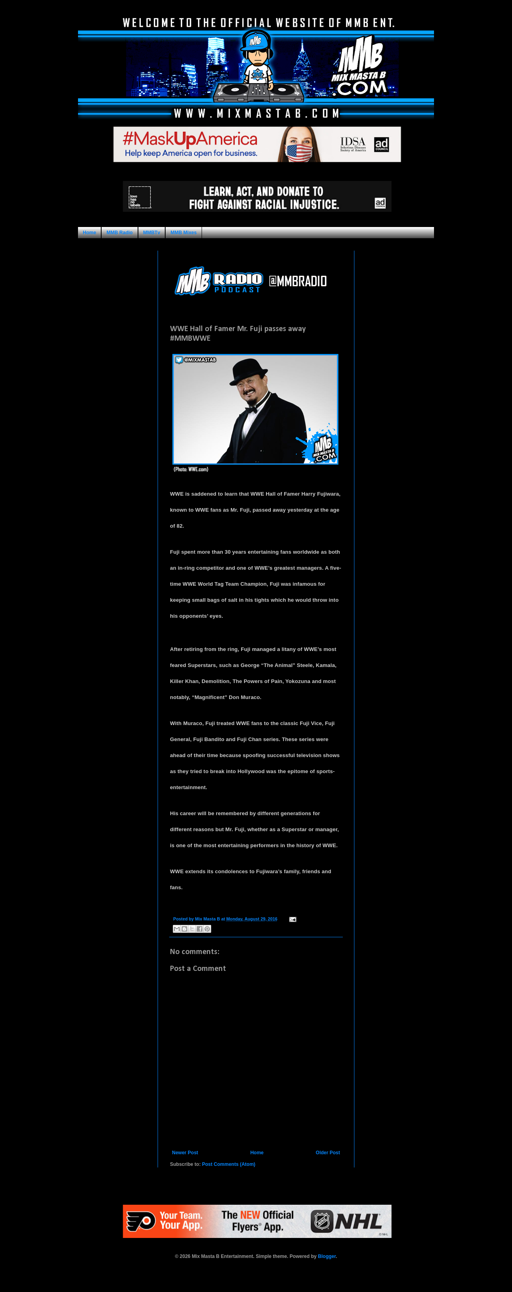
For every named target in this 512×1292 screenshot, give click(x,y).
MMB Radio (119, 232)
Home (89, 232)
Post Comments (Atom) (228, 1164)
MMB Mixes (183, 232)
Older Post (328, 1152)
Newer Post (185, 1152)
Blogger (327, 1256)
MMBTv (151, 232)
